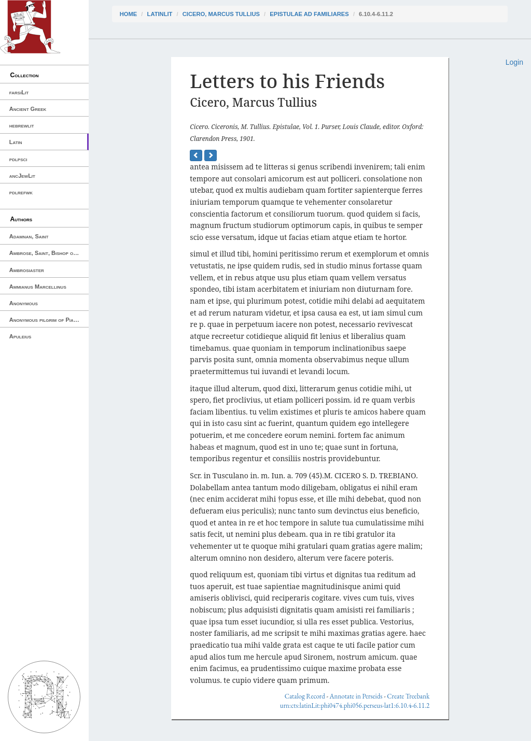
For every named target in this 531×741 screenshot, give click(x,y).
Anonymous (23, 303)
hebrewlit (21, 125)
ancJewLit (22, 176)
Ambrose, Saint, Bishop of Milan (49, 253)
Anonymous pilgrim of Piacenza (48, 320)
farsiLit (19, 92)
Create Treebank (408, 696)
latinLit (160, 14)
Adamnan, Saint (29, 236)
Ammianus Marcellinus (37, 286)
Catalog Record (305, 696)
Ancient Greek (28, 109)
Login (514, 62)
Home (128, 14)
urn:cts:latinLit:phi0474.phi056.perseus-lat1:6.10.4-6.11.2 (354, 705)
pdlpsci (18, 159)
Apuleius (20, 336)
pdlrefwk (21, 192)
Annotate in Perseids (356, 696)
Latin (15, 142)
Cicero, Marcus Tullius (221, 14)
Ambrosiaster (26, 270)
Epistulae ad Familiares (309, 14)
